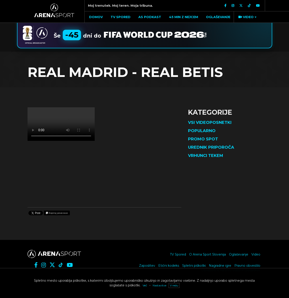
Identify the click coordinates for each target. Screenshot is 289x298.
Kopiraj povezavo (57, 212)
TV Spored (178, 254)
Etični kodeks (168, 266)
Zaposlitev (147, 266)
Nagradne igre (220, 266)
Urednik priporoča (211, 147)
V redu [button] (174, 285)
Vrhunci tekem (205, 155)
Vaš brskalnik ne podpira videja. (61, 124)
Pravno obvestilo (247, 266)
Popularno (202, 130)
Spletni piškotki (194, 266)
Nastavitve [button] (159, 285)
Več (145, 285)
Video (255, 254)
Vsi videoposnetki (209, 122)
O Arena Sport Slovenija (207, 254)
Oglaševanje (238, 254)
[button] (247, 17)
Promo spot (203, 139)
